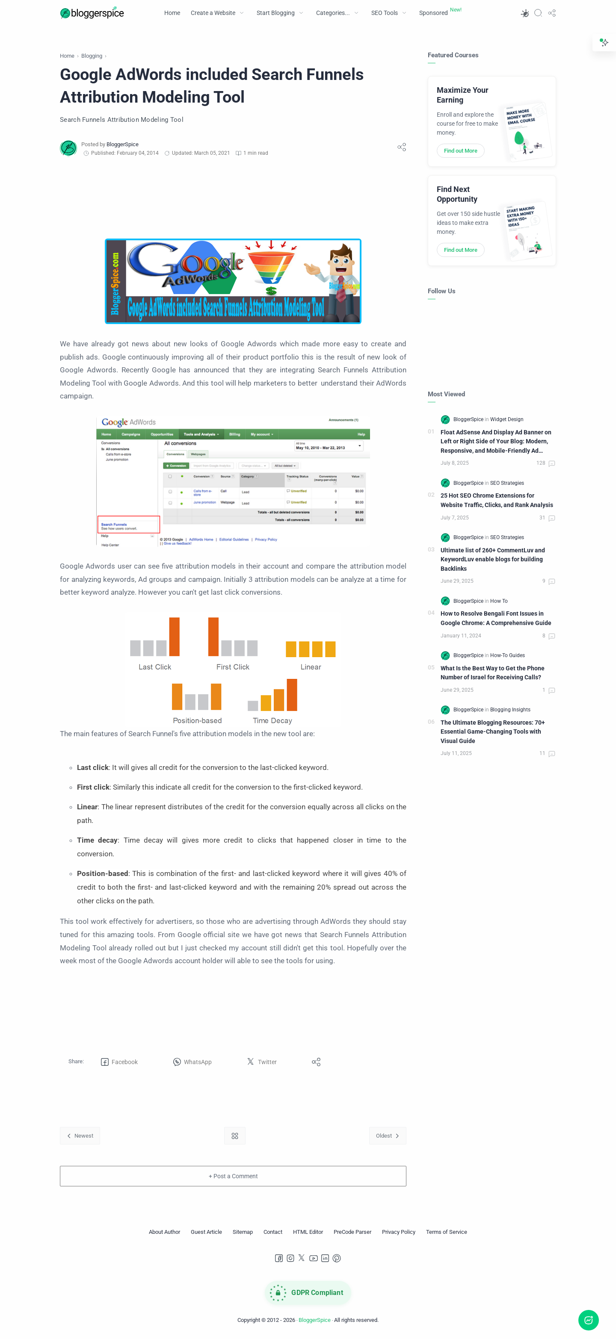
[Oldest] (387, 1135)
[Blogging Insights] (510, 710)
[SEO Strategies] (507, 483)
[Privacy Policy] (398, 1232)
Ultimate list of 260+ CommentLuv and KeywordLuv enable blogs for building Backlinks (493, 559)
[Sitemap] (243, 1232)
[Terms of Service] (446, 1232)
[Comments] (546, 464)
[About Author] (164, 1232)
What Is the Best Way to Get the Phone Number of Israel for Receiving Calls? (493, 673)
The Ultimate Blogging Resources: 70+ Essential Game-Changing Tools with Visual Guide (493, 732)
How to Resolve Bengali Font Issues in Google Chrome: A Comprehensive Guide (496, 618)
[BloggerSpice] (123, 144)
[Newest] (80, 1135)
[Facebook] (279, 1258)
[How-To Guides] (507, 655)
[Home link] (235, 1135)
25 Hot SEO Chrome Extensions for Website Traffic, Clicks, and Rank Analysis (497, 500)
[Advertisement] (233, 198)
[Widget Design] (507, 419)
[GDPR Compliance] (308, 1293)
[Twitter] (302, 1258)
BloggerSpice (315, 1320)
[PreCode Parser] (352, 1232)
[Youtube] (313, 1258)
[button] (524, 13)
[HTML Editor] (308, 1232)
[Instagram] (290, 1258)
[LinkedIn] (325, 1258)
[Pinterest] (336, 1258)
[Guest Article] (206, 1232)
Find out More (460, 150)
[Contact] (273, 1232)
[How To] (499, 601)
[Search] (538, 13)
